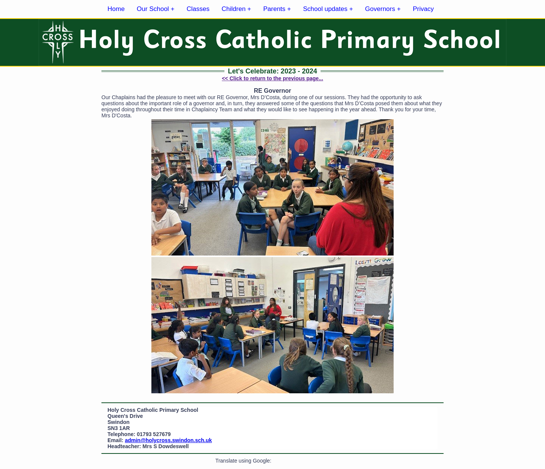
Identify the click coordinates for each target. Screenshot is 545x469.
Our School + (155, 8)
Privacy (423, 8)
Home (116, 8)
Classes (198, 8)
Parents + (277, 8)
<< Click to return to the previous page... (272, 78)
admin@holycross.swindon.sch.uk (168, 440)
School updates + (328, 8)
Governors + (383, 8)
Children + (236, 8)
